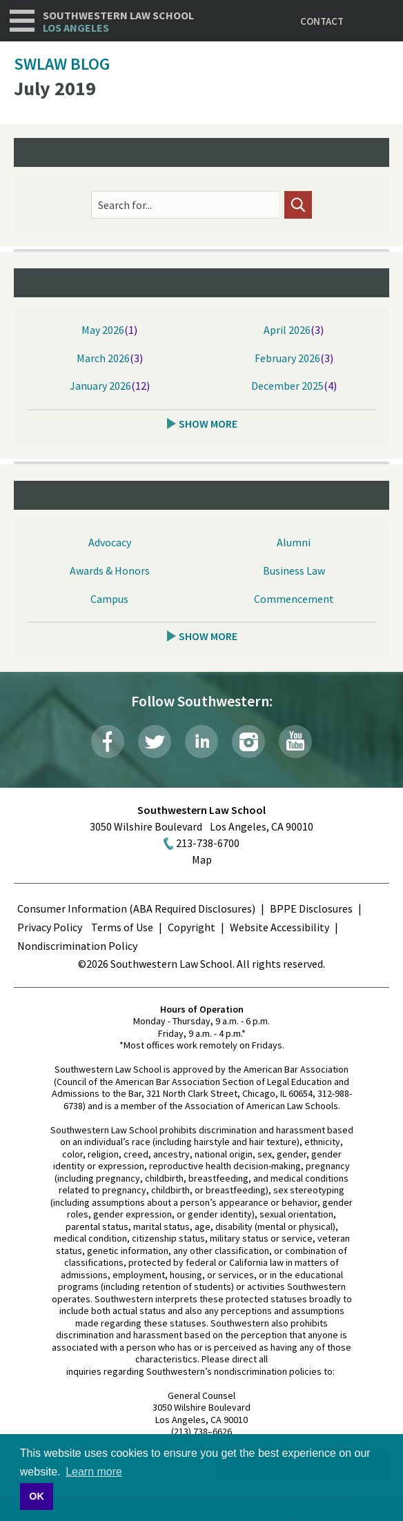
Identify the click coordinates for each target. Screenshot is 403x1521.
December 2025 (287, 385)
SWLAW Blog (62, 63)
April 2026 (287, 330)
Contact (322, 21)
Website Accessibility (279, 927)
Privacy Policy (49, 927)
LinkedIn (201, 741)
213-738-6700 (207, 843)
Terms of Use (122, 927)
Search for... (125, 204)
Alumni (294, 542)
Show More (208, 423)
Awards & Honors (110, 570)
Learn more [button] (94, 1472)
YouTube (295, 741)
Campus (109, 599)
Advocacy (109, 542)
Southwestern (118, 22)
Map (202, 859)
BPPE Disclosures (311, 908)
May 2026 (102, 330)
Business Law (294, 570)
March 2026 (103, 358)
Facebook (107, 741)
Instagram (248, 741)
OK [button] (36, 1496)
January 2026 (100, 385)
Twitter (154, 741)
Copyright (191, 927)
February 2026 (287, 358)
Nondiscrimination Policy (77, 946)
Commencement (294, 599)
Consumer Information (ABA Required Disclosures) (136, 908)
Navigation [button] (22, 21)
